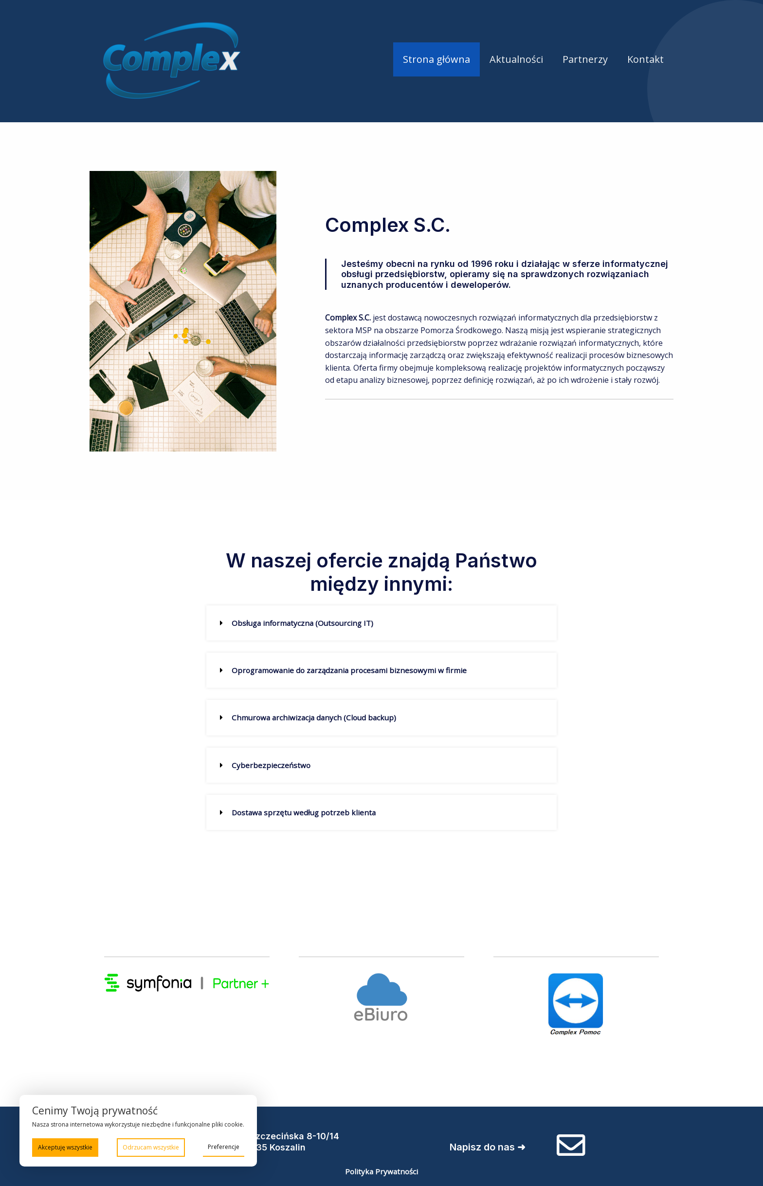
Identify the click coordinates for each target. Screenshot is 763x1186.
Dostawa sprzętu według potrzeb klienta (306, 812)
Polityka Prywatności (381, 1169)
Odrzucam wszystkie (151, 1147)
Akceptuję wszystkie (65, 1147)
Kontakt (645, 59)
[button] (381, 622)
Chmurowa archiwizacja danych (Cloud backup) (316, 717)
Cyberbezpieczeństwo (271, 764)
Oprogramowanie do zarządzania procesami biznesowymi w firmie (352, 670)
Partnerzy (585, 59)
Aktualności (516, 59)
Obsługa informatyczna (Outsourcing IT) (305, 623)
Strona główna (436, 59)
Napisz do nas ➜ (484, 1145)
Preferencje (223, 1146)
